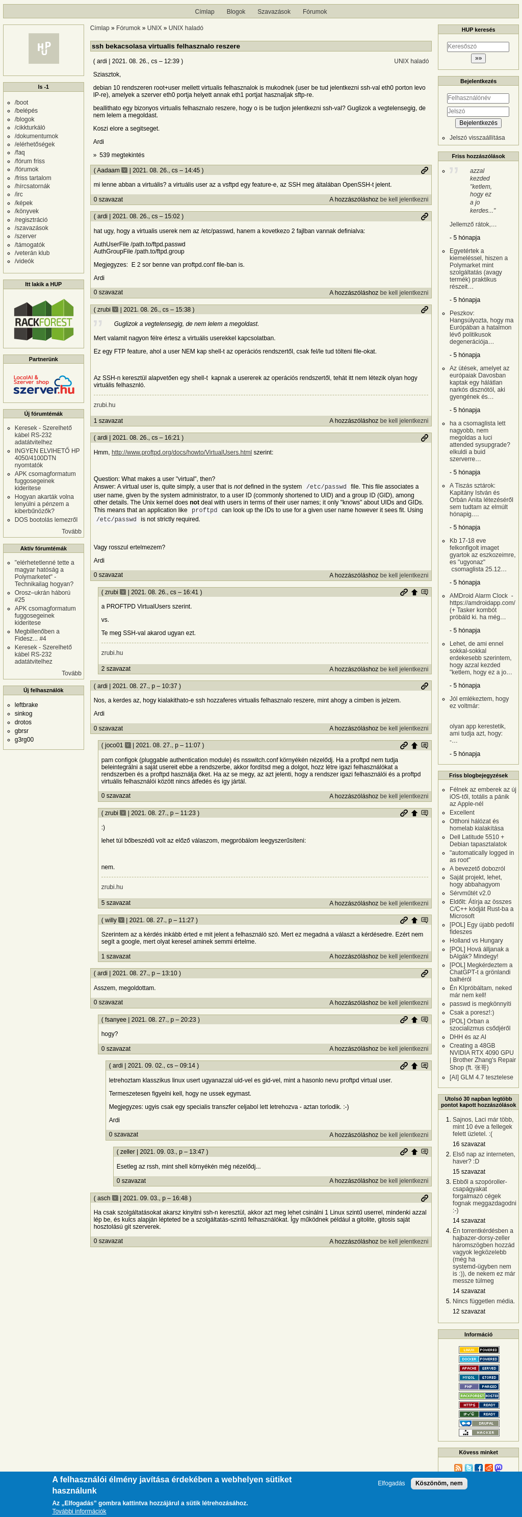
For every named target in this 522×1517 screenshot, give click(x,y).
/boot (22, 102)
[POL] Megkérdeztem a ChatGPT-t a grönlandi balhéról (481, 972)
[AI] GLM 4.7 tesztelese (481, 1077)
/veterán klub (32, 253)
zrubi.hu (105, 405)
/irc (19, 194)
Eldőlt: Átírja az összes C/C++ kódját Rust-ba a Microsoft (481, 909)
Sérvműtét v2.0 (470, 893)
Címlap (205, 11)
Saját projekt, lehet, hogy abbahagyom (476, 881)
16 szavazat (469, 1144)
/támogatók (30, 244)
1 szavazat (108, 420)
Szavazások (274, 11)
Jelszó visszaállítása (477, 137)
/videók (24, 261)
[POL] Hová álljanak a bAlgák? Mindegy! (479, 953)
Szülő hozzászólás (414, 592)
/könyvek (27, 211)
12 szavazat (469, 1311)
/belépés (26, 110)
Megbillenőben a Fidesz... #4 (37, 635)
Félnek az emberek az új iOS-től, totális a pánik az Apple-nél (483, 796)
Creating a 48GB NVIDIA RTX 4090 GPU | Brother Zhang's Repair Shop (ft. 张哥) (483, 1056)
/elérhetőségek (35, 144)
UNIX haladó (186, 28)
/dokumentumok (36, 136)
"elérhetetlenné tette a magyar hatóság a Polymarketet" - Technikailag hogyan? (44, 573)
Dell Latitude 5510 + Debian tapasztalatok (478, 840)
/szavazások (31, 228)
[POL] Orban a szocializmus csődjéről (480, 1025)
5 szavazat (115, 902)
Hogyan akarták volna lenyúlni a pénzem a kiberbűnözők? (44, 504)
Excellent (462, 812)
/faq (20, 152)
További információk (79, 1512)
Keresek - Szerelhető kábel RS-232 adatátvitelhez (43, 435)
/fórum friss (30, 161)
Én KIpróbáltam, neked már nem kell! (481, 991)
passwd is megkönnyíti (480, 1003)
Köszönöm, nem (439, 1483)
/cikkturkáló (30, 127)
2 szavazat (115, 668)
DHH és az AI (468, 1037)
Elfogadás (391, 1484)
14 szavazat (469, 1220)
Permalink (424, 170)
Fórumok (315, 11)
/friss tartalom (33, 178)
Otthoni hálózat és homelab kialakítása (477, 825)
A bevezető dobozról (477, 868)
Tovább (72, 531)
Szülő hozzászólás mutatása (424, 592)
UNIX (154, 28)
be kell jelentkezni (404, 199)
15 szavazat (469, 1171)
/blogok (25, 119)
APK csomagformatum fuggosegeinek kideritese (45, 481)
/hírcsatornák (32, 186)
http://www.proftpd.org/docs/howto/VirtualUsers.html (182, 452)
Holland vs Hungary (476, 940)
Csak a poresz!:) (472, 1012)
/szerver (26, 236)
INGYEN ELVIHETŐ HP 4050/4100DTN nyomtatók (47, 458)
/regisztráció (31, 219)
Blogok (236, 11)
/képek (24, 203)
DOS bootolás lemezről (46, 519)
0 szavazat (108, 199)
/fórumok (27, 169)
